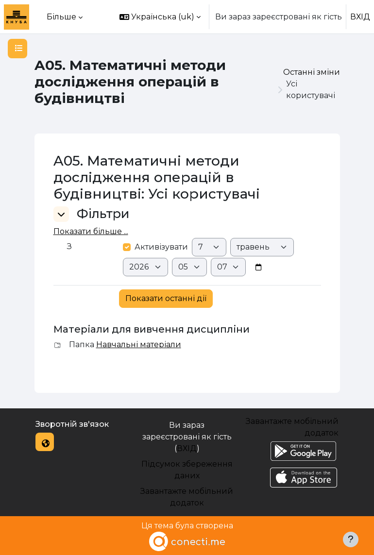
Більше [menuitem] (61, 16)
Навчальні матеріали (138, 344)
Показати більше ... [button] (90, 231)
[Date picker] (258, 267)
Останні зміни (311, 72)
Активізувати (155, 247)
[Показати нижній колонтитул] (350, 539)
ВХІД (360, 16)
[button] (160, 17)
